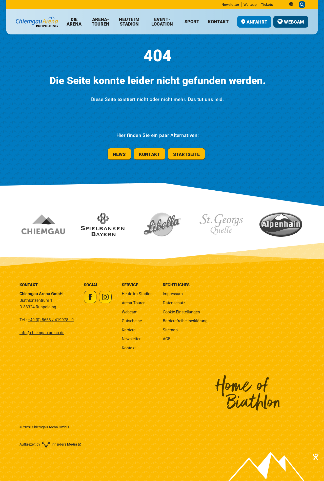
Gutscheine (132, 320)
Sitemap (170, 330)
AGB (167, 338)
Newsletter (131, 338)
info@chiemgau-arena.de (41, 332)
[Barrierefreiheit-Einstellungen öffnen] (315, 457)
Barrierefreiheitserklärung (185, 320)
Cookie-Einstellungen (181, 312)
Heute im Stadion (137, 293)
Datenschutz (174, 302)
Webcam (129, 312)
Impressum (173, 293)
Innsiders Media (64, 444)
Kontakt (129, 348)
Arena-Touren (134, 302)
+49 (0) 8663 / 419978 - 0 (51, 319)
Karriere (128, 330)
